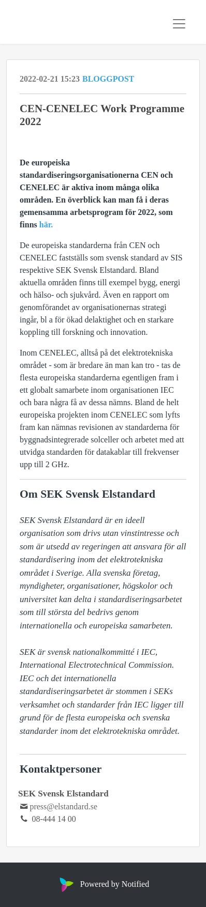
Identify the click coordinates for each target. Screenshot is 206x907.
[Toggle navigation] (179, 24)
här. (46, 224)
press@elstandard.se (63, 806)
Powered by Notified (103, 884)
